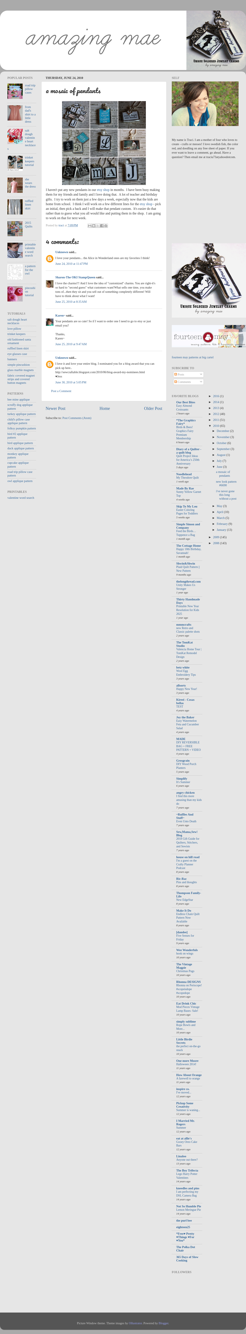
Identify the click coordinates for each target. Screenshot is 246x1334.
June (220, 466)
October (222, 443)
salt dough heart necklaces (17, 321)
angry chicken (185, 792)
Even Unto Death (186, 821)
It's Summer (183, 782)
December (223, 431)
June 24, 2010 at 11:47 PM (71, 263)
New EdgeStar (184, 899)
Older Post (153, 408)
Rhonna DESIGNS (188, 982)
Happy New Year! (186, 689)
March (221, 518)
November (223, 437)
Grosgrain (183, 760)
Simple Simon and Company (188, 526)
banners (12, 359)
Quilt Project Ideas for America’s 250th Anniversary (187, 459)
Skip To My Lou (186, 506)
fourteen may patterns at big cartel (193, 357)
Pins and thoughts (186, 882)
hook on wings (184, 953)
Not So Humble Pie (188, 1206)
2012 (216, 414)
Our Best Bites (185, 402)
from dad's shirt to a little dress (30, 114)
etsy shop (103, 190)
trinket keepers (16, 334)
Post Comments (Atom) (76, 418)
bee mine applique (18, 399)
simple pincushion (18, 364)
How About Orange (189, 1075)
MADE (181, 739)
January (222, 529)
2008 (216, 543)
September (224, 449)
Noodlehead (184, 474)
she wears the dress (30, 183)
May (220, 506)
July (220, 460)
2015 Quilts (28, 224)
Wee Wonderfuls (187, 950)
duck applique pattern (20, 448)
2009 (216, 537)
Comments (182, 382)
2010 (216, 425)
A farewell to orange (188, 1078)
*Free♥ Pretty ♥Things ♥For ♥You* (185, 1237)
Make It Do (183, 910)
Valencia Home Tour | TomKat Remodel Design (188, 653)
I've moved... (183, 1092)
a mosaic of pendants (223, 473)
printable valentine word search (30, 250)
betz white (183, 667)
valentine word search (20, 497)
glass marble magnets (20, 370)
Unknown (61, 252)
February (223, 523)
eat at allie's (184, 1138)
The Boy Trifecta (187, 1170)
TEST (179, 706)
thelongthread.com (188, 581)
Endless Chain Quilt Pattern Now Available (188, 917)
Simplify (181, 778)
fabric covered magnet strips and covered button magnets (21, 379)
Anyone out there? (187, 1159)
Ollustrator (135, 1323)
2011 (216, 420)
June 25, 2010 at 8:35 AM (71, 301)
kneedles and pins (187, 1188)
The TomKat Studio (184, 644)
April (220, 512)
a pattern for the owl (30, 269)
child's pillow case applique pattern (18, 421)
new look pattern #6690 (226, 483)
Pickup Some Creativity (184, 1104)
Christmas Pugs (185, 971)
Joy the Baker (185, 717)
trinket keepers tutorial (29, 161)
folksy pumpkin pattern (21, 428)
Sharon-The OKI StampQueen (75, 277)
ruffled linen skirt (29, 204)
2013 (216, 408)
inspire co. (183, 1089)
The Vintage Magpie (184, 966)
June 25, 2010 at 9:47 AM (71, 344)
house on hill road (188, 857)
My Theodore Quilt (187, 477)
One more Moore (187, 1060)
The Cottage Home (188, 545)
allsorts (181, 685)
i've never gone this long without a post (226, 494)
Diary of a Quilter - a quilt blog (188, 450)
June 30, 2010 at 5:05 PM (70, 382)
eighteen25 (183, 1227)
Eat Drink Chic (186, 1003)
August (221, 455)
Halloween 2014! (186, 1064)
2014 (216, 402)
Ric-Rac (181, 878)
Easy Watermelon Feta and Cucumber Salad (187, 724)
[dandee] (182, 932)
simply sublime (186, 1021)
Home (104, 408)
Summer (181, 1127)
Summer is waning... (188, 1110)
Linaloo (181, 1156)
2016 (216, 396)
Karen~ (60, 315)
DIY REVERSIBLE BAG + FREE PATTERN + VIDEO (188, 746)
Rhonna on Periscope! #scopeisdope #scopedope (189, 989)
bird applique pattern (20, 443)
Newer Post (56, 408)
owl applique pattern (19, 481)
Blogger (163, 1323)
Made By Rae (185, 488)
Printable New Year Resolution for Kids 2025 (187, 610)
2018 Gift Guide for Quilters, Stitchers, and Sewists (187, 842)
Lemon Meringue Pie (188, 1209)
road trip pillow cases (30, 89)
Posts (179, 374)
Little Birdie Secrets (184, 1041)
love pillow (14, 328)
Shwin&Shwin (185, 563)
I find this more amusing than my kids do (189, 800)
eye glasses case (17, 354)
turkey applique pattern (21, 414)
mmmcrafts (183, 624)
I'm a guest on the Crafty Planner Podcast (186, 864)
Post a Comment (61, 391)
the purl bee (184, 1220)
